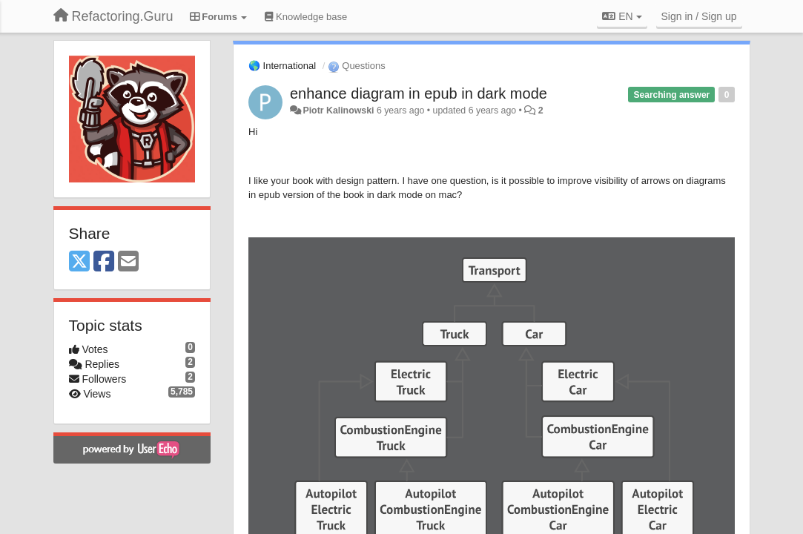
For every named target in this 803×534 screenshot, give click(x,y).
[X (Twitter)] (79, 262)
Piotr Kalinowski (338, 110)
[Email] (128, 262)
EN (621, 16)
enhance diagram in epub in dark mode (418, 93)
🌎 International (282, 65)
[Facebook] (103, 262)
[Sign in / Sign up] (699, 16)
